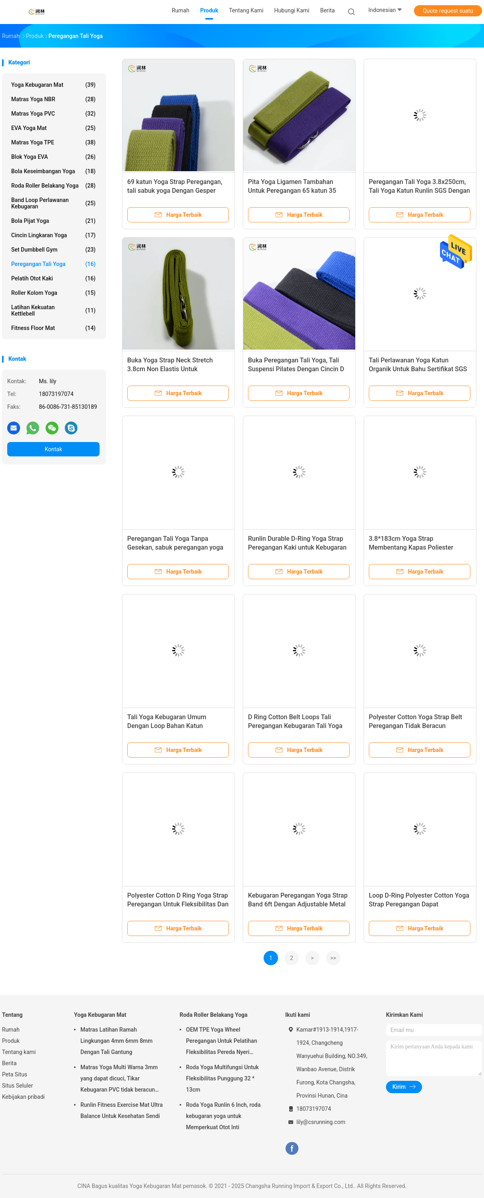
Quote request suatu (448, 11)
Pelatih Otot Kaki (53, 278)
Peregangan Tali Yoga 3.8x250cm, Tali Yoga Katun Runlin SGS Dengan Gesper (419, 190)
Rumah (11, 1029)
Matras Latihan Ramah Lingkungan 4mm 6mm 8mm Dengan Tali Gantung (116, 1040)
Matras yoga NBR (53, 99)
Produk (11, 1041)
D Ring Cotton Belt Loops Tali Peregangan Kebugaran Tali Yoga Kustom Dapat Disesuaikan (295, 725)
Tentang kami (19, 1052)
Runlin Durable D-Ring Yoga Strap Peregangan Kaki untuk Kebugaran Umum (297, 547)
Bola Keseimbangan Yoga (53, 171)
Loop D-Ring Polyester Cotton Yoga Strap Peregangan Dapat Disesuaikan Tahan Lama (419, 904)
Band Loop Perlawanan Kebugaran (53, 203)
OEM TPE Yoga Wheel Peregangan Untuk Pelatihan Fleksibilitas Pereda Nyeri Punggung (221, 1042)
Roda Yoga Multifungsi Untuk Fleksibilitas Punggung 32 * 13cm (222, 1078)
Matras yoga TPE (53, 142)
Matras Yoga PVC (53, 114)
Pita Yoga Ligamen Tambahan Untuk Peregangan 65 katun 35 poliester (292, 190)
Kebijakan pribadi (23, 1097)
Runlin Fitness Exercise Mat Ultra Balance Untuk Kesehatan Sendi (121, 1110)
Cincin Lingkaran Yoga (53, 235)
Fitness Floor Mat (53, 328)
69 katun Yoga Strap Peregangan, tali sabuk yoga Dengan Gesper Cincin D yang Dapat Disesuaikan (174, 190)
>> (333, 958)
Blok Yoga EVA (53, 157)
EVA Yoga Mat (53, 128)
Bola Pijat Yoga (53, 221)
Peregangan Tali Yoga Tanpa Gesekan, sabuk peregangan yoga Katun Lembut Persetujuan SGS (175, 547)
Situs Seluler (17, 1085)
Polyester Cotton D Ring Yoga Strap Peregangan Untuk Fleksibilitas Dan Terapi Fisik (177, 904)
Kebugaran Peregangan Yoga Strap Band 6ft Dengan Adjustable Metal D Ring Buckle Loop (298, 904)
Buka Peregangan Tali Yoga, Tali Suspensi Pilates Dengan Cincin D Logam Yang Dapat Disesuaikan (296, 369)
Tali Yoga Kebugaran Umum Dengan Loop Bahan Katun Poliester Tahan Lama (166, 725)
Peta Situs (14, 1074)
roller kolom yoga (53, 293)
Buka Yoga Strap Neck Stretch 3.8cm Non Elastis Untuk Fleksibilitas (170, 369)
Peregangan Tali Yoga (53, 264)
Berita (9, 1063)
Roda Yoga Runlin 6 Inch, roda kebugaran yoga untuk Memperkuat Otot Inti (223, 1116)
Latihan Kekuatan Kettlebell (53, 310)
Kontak (53, 449)
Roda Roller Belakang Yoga (53, 186)
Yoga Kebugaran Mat (53, 85)
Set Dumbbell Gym (53, 250)
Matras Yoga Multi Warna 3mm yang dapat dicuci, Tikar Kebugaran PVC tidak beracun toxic (119, 1079)
